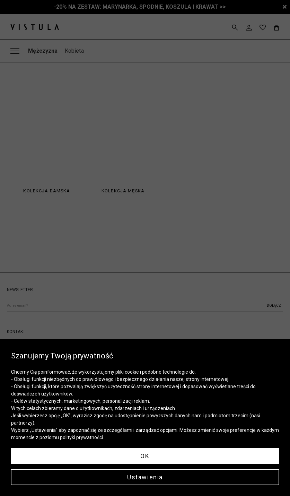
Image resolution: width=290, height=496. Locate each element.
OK (144, 456)
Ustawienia (145, 477)
